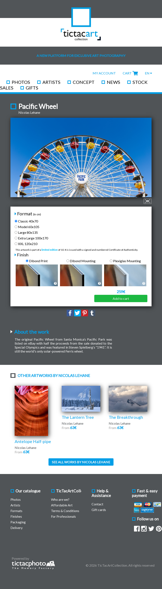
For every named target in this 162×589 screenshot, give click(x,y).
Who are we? (60, 499)
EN (148, 73)
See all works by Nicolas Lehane (81, 462)
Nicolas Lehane (29, 112)
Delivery (16, 528)
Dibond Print (37, 261)
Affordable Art (62, 505)
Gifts (32, 88)
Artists (51, 82)
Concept (83, 82)
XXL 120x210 (26, 244)
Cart (127, 73)
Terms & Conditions (65, 511)
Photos (21, 82)
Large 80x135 (26, 232)
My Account (104, 73)
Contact (97, 504)
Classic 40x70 (26, 221)
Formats (16, 511)
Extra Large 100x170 (31, 238)
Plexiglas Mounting (125, 261)
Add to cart (121, 298)
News (113, 82)
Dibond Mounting (81, 261)
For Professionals (63, 516)
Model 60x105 (27, 227)
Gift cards (99, 510)
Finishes (16, 516)
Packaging (18, 522)
